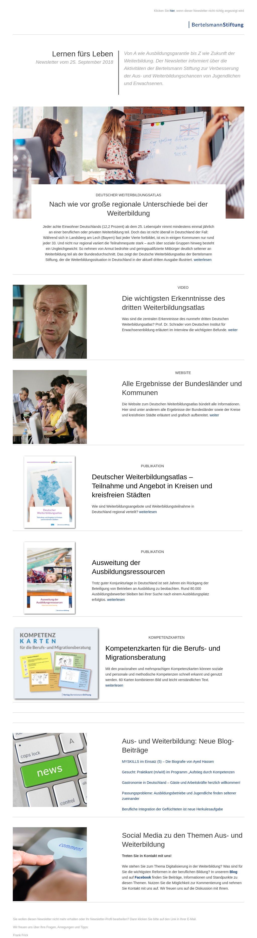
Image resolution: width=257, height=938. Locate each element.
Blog (233, 872)
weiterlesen (203, 260)
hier (172, 11)
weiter (232, 330)
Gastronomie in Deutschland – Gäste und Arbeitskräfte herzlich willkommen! (181, 783)
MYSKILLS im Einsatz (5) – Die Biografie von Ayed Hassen (168, 762)
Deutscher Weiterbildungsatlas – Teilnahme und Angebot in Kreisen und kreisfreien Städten (152, 486)
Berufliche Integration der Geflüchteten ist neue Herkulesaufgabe (172, 809)
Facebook (143, 877)
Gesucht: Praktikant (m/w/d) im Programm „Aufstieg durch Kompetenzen (178, 772)
